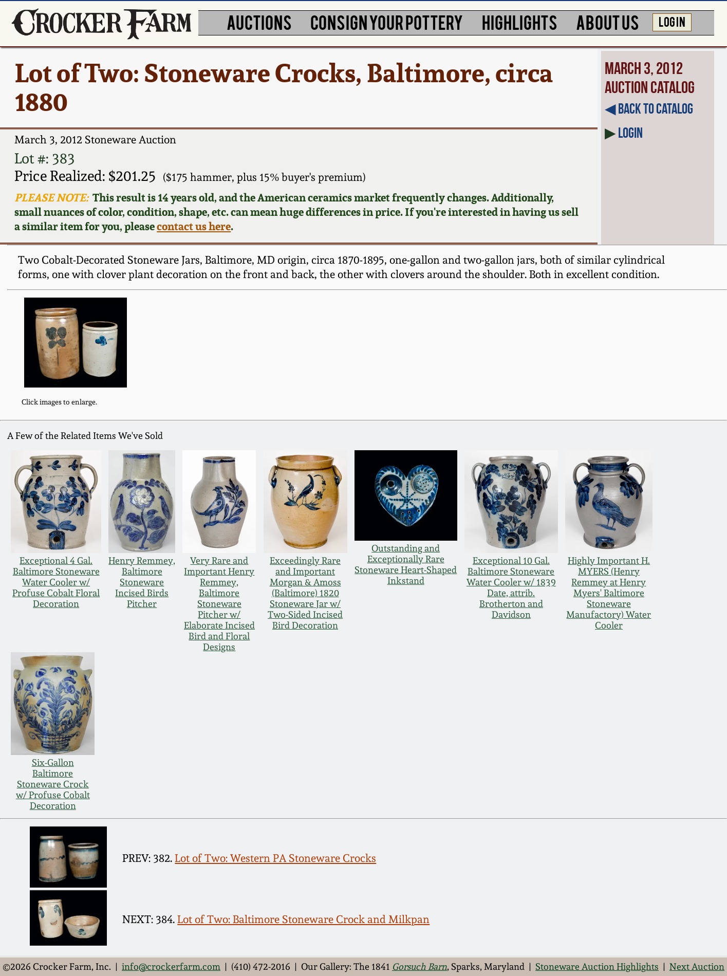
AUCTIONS (259, 21)
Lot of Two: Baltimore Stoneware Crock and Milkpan (303, 919)
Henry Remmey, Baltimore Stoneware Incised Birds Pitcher (141, 582)
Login (630, 133)
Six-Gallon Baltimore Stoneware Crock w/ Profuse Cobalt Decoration (53, 784)
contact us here (194, 226)
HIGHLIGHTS (519, 21)
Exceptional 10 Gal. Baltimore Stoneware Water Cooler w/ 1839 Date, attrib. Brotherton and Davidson (511, 587)
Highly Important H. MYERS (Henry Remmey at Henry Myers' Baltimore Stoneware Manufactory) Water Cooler (608, 593)
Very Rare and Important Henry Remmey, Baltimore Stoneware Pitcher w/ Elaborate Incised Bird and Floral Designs (219, 603)
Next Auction (696, 966)
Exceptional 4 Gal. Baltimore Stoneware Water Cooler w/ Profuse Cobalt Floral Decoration (56, 582)
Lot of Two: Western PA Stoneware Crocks (275, 858)
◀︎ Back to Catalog (649, 109)
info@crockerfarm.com (171, 966)
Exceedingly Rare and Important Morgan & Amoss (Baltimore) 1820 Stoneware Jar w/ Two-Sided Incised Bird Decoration (305, 593)
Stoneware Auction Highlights (597, 966)
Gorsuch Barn (419, 966)
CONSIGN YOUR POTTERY (386, 21)
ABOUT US (607, 21)
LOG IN (672, 21)
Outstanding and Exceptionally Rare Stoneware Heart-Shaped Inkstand (406, 564)
